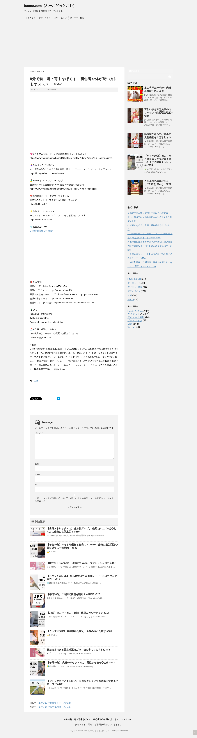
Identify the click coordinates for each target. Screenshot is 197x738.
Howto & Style (134, 279)
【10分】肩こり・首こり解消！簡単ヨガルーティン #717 (78, 612)
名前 (37, 464)
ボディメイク (45, 18)
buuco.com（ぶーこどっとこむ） (50, 6)
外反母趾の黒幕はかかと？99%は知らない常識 (150, 242)
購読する (134, 70)
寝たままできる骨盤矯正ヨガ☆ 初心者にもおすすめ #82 (78, 649)
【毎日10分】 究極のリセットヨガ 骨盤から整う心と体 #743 (81, 662)
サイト (38, 485)
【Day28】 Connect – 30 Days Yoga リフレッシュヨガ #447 (81, 563)
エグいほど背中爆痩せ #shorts (54, 707)
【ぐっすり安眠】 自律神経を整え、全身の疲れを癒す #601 (79, 631)
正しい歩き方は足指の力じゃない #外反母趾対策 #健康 (158, 112)
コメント (39, 432)
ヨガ (56, 18)
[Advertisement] (98, 44)
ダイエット (30, 18)
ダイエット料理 (77, 18)
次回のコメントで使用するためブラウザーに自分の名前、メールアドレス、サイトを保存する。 (74, 500)
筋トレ (64, 18)
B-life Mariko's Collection (41, 231)
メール (39, 474)
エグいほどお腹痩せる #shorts (54, 703)
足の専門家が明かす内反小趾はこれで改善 (148, 213)
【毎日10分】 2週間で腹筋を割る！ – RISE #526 (73, 594)
